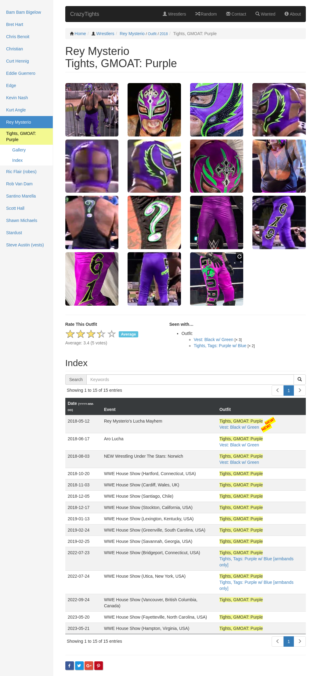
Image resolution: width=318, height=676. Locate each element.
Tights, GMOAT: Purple (21, 136)
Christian (14, 48)
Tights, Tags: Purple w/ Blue (220, 345)
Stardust (14, 232)
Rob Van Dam (19, 183)
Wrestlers (174, 14)
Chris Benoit (17, 36)
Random (206, 14)
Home (80, 33)
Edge (11, 85)
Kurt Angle (16, 109)
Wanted (265, 14)
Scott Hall (15, 208)
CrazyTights (84, 14)
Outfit (152, 34)
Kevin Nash (17, 97)
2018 (164, 34)
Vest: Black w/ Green (213, 339)
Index (17, 160)
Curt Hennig (17, 61)
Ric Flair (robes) (21, 171)
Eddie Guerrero (20, 73)
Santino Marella (21, 196)
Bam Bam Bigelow (23, 12)
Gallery (19, 149)
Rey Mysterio (132, 33)
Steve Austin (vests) (25, 244)
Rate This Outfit (81, 324)
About (292, 14)
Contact (236, 14)
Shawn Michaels (21, 220)
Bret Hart (14, 24)
